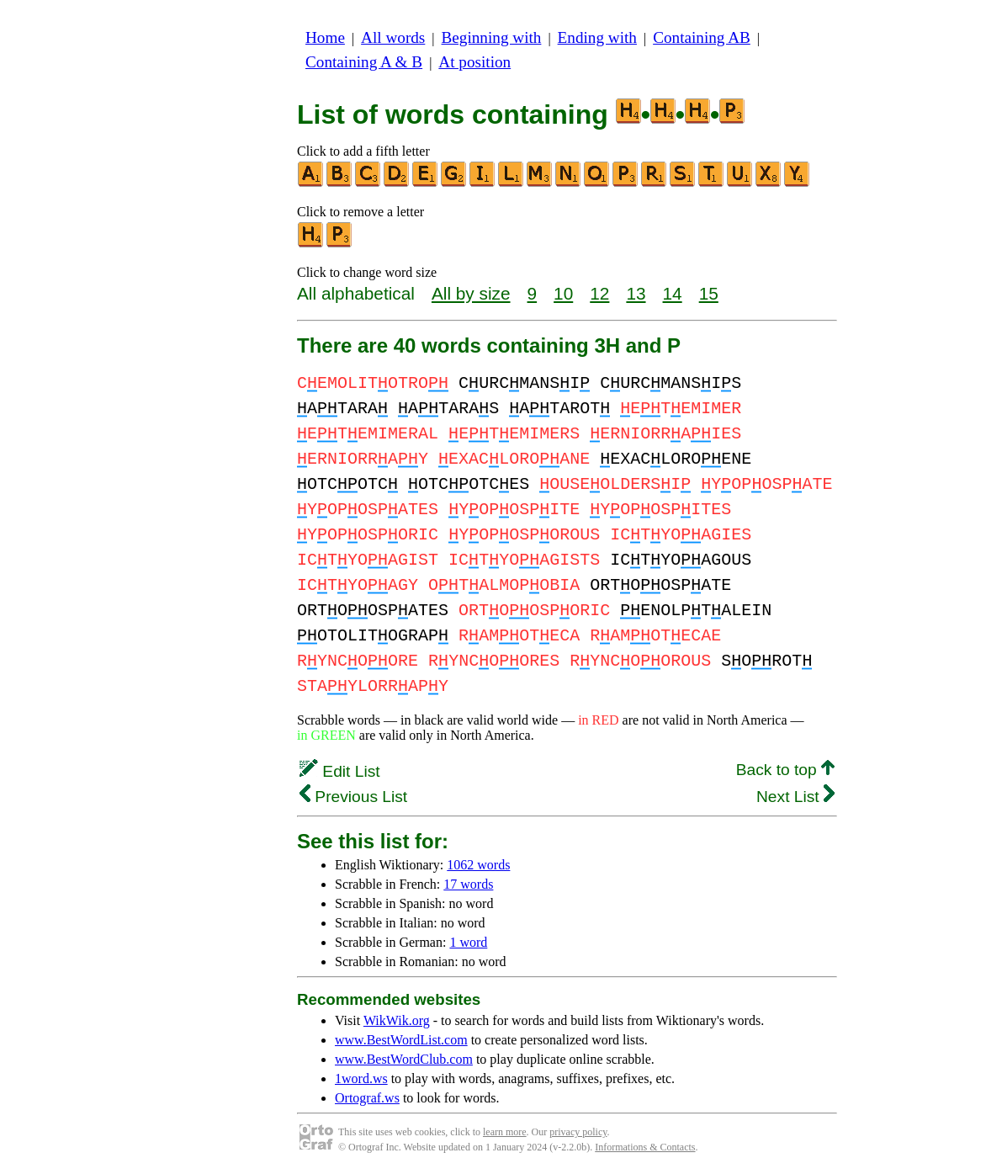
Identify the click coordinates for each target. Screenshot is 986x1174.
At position (474, 62)
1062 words (478, 865)
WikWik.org (396, 1020)
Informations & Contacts (645, 1147)
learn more (505, 1132)
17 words (468, 884)
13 (635, 293)
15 (708, 293)
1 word (468, 942)
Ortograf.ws (367, 1098)
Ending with (597, 37)
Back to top (785, 769)
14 (672, 293)
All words (393, 37)
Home (325, 37)
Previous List (353, 796)
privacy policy (578, 1132)
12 (599, 293)
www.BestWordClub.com (404, 1059)
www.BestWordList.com (401, 1040)
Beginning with (492, 37)
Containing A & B (363, 62)
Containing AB (701, 37)
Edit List (340, 771)
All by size (471, 293)
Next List (795, 796)
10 (563, 293)
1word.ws (361, 1078)
